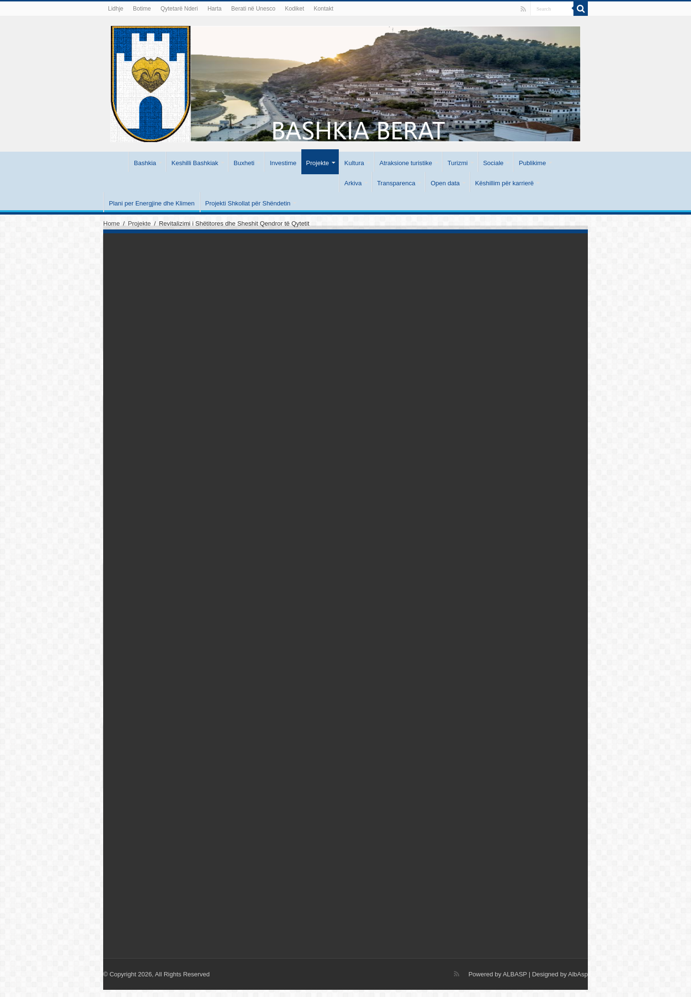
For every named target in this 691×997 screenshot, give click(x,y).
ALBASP (515, 974)
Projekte (317, 163)
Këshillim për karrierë (504, 183)
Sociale (493, 163)
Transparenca (396, 183)
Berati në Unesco (253, 8)
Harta (214, 8)
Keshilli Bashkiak (194, 163)
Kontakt (324, 8)
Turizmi (458, 163)
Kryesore (115, 162)
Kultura (354, 163)
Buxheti (244, 163)
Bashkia (145, 163)
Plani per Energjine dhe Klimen (152, 203)
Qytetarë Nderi (179, 8)
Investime (283, 163)
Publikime (532, 163)
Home (111, 223)
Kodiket (294, 8)
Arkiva (353, 183)
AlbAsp (578, 974)
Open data (445, 183)
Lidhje (115, 8)
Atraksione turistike (406, 163)
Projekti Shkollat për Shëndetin (248, 203)
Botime (142, 8)
